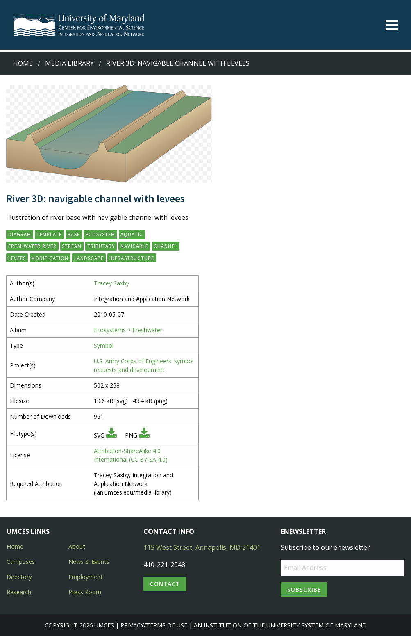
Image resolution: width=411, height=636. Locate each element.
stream (72, 246)
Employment (85, 577)
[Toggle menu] (392, 25)
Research (19, 592)
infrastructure (131, 258)
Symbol (104, 345)
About (76, 546)
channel (165, 246)
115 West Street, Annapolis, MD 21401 (202, 547)
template (49, 234)
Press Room (84, 592)
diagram (19, 234)
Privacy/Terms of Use (153, 625)
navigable (134, 246)
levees (17, 258)
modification (49, 258)
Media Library (69, 63)
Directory (19, 577)
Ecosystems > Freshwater (128, 330)
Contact (165, 584)
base (74, 234)
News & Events (88, 561)
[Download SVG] (111, 435)
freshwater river (32, 246)
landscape (89, 258)
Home (23, 63)
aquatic (131, 234)
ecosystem (100, 234)
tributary (101, 246)
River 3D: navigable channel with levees (178, 63)
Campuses (21, 561)
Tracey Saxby (111, 283)
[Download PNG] (144, 435)
